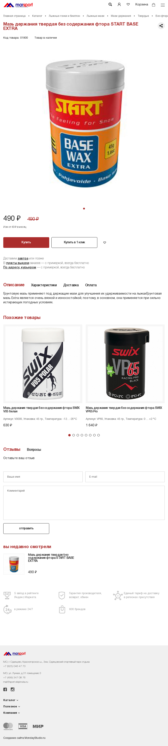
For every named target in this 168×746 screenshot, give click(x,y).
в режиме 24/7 (23, 609)
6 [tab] (90, 435)
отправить (26, 528)
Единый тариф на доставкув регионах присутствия (141, 595)
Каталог (37, 16)
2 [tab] (73, 435)
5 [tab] (86, 435)
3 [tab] (78, 435)
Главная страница (14, 16)
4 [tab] (82, 435)
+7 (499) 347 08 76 (14, 677)
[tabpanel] (84, 122)
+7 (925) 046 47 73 (14, 666)
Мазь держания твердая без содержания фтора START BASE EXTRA (51, 558)
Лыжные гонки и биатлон (64, 16)
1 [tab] (69, 435)
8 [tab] (98, 435)
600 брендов (77, 609)
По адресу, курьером (19, 267)
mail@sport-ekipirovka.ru (15, 682)
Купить (26, 242)
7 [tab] (94, 435)
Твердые (143, 16)
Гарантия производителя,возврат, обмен (85, 595)
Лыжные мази (95, 16)
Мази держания (121, 16)
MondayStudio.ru (35, 738)
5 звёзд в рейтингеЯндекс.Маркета (26, 595)
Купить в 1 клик (74, 242)
